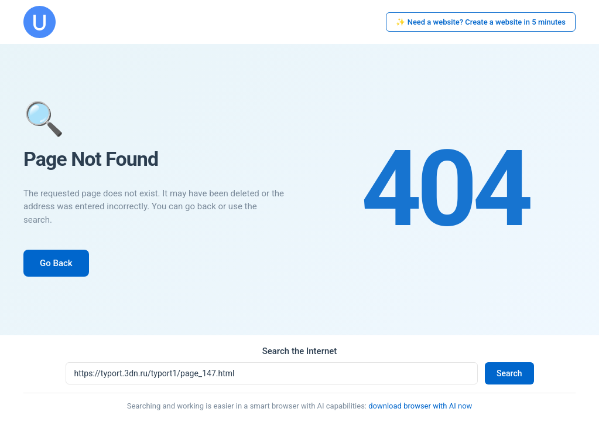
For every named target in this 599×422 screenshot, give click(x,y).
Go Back (56, 263)
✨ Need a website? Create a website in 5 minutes (481, 22)
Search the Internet (299, 351)
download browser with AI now (420, 405)
